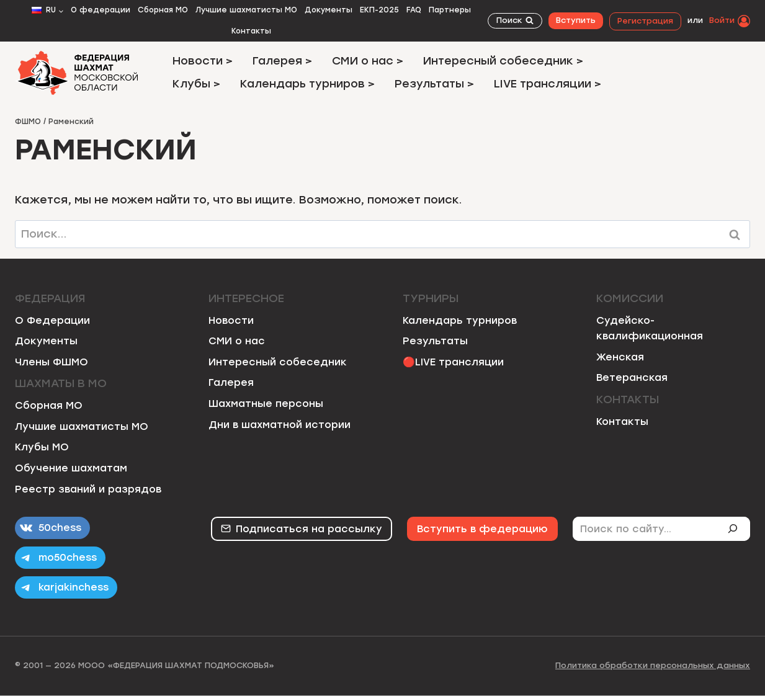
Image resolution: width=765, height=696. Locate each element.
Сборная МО (163, 10)
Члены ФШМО (51, 362)
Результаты (435, 341)
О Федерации (52, 320)
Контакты (251, 31)
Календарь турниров (460, 320)
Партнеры (450, 10)
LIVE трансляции (459, 362)
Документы (328, 10)
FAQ (413, 10)
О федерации (100, 10)
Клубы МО (42, 447)
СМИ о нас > (367, 61)
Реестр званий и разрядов (88, 489)
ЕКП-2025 (379, 10)
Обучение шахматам (71, 468)
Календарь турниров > (307, 84)
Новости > (202, 61)
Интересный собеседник (277, 362)
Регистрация (645, 20)
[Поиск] (737, 528)
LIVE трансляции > (547, 84)
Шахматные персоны (265, 403)
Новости (231, 320)
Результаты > (434, 84)
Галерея (231, 382)
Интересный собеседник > (503, 61)
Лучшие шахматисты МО (246, 10)
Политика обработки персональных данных (652, 665)
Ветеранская (632, 377)
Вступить (576, 20)
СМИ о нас (236, 341)
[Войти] (729, 20)
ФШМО (28, 121)
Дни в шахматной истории (279, 425)
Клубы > (196, 84)
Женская (620, 357)
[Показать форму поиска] (515, 21)
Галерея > (282, 61)
